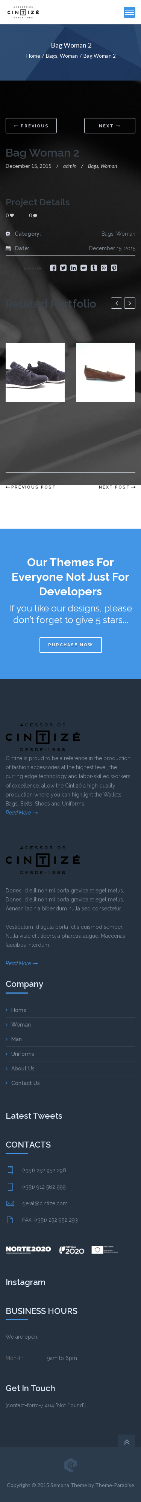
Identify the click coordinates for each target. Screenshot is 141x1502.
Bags (52, 55)
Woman (69, 55)
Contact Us (25, 1083)
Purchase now (70, 645)
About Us (23, 1069)
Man (16, 1039)
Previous (31, 126)
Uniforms (22, 1054)
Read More (18, 813)
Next (110, 126)
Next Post (114, 487)
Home (33, 55)
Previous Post (33, 487)
